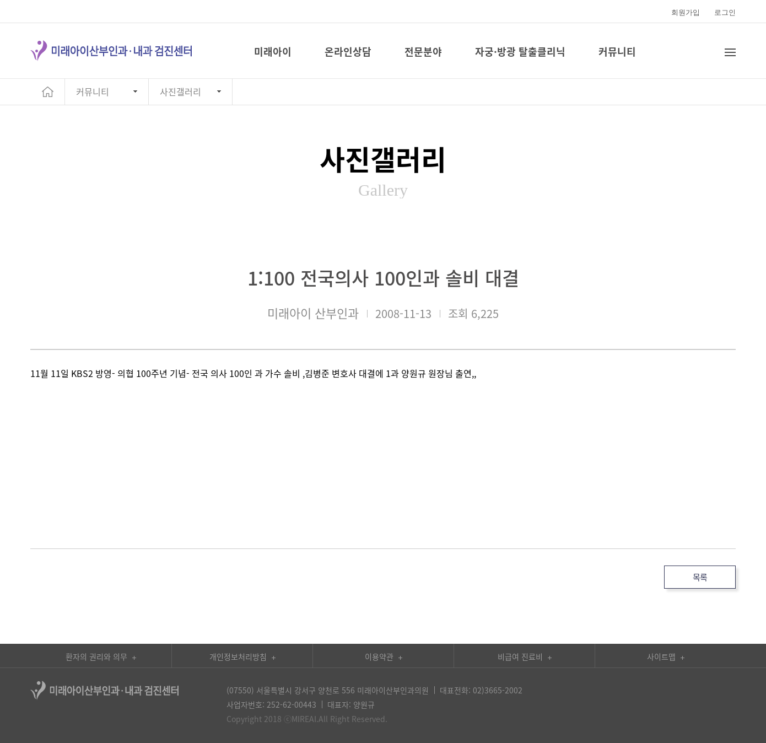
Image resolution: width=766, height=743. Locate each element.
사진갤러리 (180, 91)
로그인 (725, 12)
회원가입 (685, 12)
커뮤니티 (92, 91)
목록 (700, 577)
